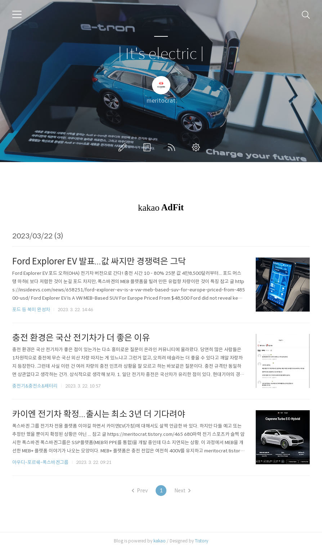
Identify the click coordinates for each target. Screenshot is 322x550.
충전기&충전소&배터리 (35, 386)
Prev (140, 490)
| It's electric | (161, 54)
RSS (173, 147)
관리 (197, 147)
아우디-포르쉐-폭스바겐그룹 (40, 462)
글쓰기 (124, 147)
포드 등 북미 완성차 (31, 310)
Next (182, 490)
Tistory (201, 541)
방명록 (148, 147)
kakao (159, 541)
